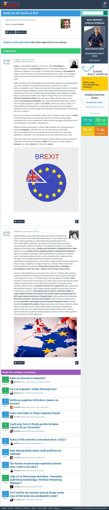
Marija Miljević (41, 417)
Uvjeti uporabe (42, 508)
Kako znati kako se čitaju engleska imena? (35, 413)
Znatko (4, 508)
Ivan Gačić (46, 407)
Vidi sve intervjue (94, 60)
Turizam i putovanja (36, 382)
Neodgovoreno (32, 5)
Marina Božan (40, 431)
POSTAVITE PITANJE (51, 5)
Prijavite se (9, 42)
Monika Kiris (31, 59)
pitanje (14, 20)
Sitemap (56, 508)
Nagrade (74, 5)
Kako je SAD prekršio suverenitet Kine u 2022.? (38, 439)
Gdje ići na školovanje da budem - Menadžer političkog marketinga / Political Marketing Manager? (36, 479)
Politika (24, 20)
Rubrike (41, 5)
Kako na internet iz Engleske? (27, 378)
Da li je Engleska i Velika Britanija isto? (33, 389)
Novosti (23, 5)
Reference (26, 508)
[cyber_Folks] (94, 75)
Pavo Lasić (39, 499)
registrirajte (24, 42)
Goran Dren (47, 382)
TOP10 (67, 5)
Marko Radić (40, 393)
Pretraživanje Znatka (94, 113)
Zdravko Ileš (31, 20)
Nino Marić (40, 486)
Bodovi (34, 508)
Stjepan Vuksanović (33, 231)
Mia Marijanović (41, 457)
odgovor (23, 59)
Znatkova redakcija (98, 107)
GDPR (50, 508)
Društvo (32, 417)
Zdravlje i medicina (35, 407)
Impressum (89, 107)
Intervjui (10, 508)
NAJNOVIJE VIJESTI (94, 102)
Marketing (18, 508)
